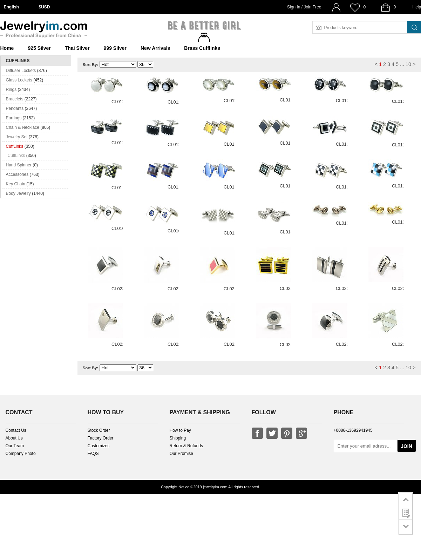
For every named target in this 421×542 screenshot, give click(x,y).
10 (408, 64)
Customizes (99, 445)
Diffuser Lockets (21, 70)
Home (7, 48)
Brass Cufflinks (202, 48)
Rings (11, 89)
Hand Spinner (19, 165)
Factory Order (101, 438)
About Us (14, 438)
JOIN (406, 446)
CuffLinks (14, 146)
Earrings (14, 117)
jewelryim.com (215, 487)
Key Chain (15, 183)
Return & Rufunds (186, 445)
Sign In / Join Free (304, 7)
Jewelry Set (17, 136)
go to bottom (405, 527)
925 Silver (39, 48)
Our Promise (181, 453)
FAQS (93, 453)
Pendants (15, 108)
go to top (405, 499)
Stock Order (99, 430)
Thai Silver (77, 48)
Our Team (15, 445)
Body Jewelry (18, 193)
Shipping (178, 438)
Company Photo (21, 453)
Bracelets (14, 99)
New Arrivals (155, 48)
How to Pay (180, 430)
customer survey (405, 513)
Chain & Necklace (22, 127)
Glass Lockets (19, 80)
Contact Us (16, 430)
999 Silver (115, 48)
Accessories (17, 174)
